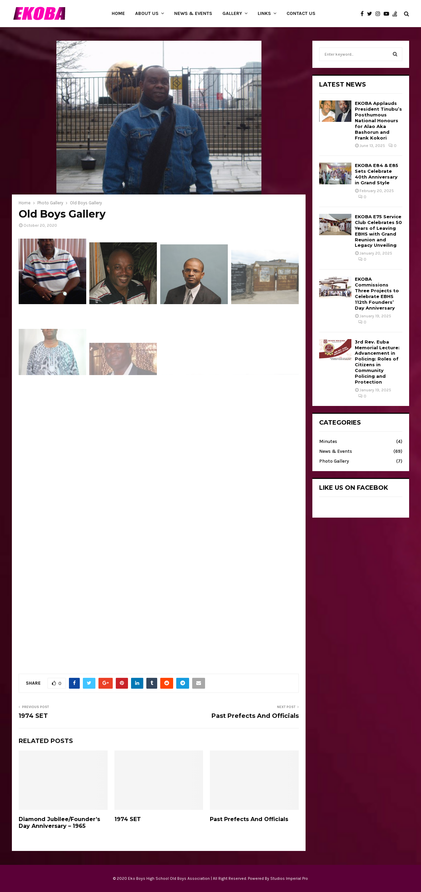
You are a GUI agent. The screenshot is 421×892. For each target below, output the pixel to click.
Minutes (328, 441)
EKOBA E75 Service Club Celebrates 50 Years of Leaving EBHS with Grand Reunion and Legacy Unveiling (378, 231)
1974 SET (33, 716)
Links (264, 13)
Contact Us (301, 13)
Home (118, 13)
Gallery (232, 13)
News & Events (193, 13)
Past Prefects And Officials (255, 716)
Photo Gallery (334, 461)
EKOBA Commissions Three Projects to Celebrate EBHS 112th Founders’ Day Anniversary (377, 293)
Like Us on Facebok (353, 487)
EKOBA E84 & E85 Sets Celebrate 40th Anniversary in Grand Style (376, 174)
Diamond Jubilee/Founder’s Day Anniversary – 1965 (59, 823)
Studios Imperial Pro (289, 878)
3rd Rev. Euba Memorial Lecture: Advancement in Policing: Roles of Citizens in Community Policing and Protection (377, 362)
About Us (147, 13)
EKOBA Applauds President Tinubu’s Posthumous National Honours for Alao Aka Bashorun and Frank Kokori (378, 120)
